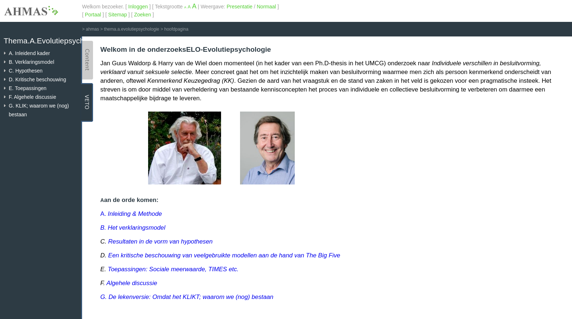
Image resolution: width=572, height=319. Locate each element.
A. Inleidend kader (29, 53)
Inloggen (138, 6)
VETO (87, 102)
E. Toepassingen (27, 88)
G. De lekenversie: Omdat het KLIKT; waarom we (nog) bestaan (186, 296)
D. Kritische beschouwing (37, 79)
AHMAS (31, 10)
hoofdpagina (176, 29)
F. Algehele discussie (32, 97)
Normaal (266, 6)
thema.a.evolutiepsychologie (131, 29)
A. (131, 213)
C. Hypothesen (26, 71)
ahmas (92, 29)
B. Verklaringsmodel (31, 62)
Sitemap (117, 14)
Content (87, 60)
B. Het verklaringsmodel (132, 227)
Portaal (93, 14)
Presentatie (239, 6)
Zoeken (142, 14)
